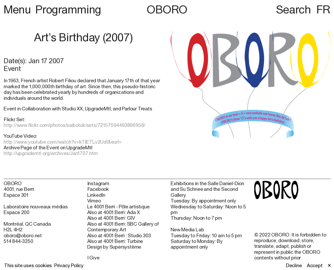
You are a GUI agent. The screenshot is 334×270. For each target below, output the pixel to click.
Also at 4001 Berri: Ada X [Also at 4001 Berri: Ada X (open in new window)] (113, 212)
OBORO (167, 9)
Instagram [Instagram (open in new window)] (98, 183)
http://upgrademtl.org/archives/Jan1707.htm (51, 153)
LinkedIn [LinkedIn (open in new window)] (96, 195)
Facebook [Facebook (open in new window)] (98, 189)
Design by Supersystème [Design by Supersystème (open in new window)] (114, 247)
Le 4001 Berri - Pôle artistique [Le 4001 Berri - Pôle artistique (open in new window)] (118, 206)
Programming (68, 9)
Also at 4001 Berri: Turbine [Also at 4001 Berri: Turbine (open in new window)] (115, 241)
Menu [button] (18, 9)
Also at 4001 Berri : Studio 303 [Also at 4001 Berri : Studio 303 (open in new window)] (119, 235)
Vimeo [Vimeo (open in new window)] (94, 200)
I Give (93, 257)
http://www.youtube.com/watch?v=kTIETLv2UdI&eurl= (63, 142)
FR (323, 9)
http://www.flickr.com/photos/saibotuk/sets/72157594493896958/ (74, 125)
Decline (294, 265)
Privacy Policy (69, 265)
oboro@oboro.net (23, 235)
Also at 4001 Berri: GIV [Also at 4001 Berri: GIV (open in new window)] (111, 218)
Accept (315, 265)
